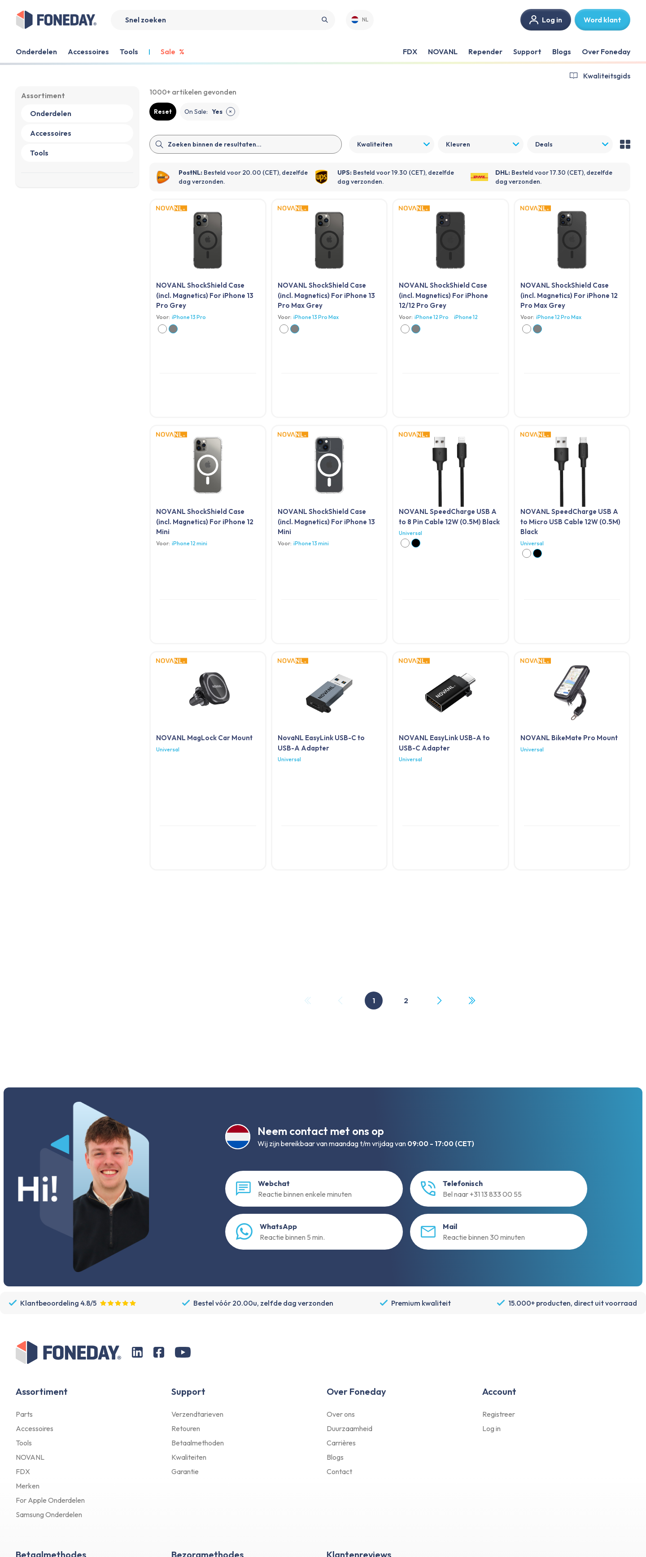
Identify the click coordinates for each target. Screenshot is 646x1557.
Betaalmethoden (197, 1442)
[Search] (223, 20)
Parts (24, 1414)
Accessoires (34, 1428)
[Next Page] (438, 1000)
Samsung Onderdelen (49, 1514)
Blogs (561, 51)
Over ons (341, 1414)
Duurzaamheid (349, 1428)
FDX (410, 51)
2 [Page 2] (406, 1000)
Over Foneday (606, 51)
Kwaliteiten (188, 1457)
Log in (491, 1428)
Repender (485, 51)
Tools (24, 1442)
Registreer (498, 1414)
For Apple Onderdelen (50, 1500)
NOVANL (443, 51)
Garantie (185, 1471)
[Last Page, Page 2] (471, 1000)
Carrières (341, 1442)
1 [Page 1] (373, 1000)
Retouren (185, 1428)
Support (527, 51)
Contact (339, 1471)
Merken (27, 1485)
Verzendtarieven (197, 1414)
